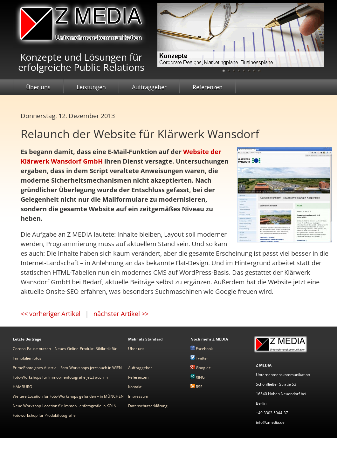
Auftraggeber (149, 87)
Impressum (138, 396)
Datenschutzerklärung (148, 405)
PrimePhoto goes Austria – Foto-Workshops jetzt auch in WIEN (67, 367)
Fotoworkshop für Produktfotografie (44, 415)
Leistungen (91, 87)
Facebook (201, 348)
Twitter (199, 358)
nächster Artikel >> (120, 313)
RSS (196, 386)
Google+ (200, 367)
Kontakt (134, 386)
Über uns (38, 87)
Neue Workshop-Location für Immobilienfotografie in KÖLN (64, 405)
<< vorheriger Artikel (50, 313)
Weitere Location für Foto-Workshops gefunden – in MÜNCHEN (68, 396)
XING (197, 377)
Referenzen (208, 87)
